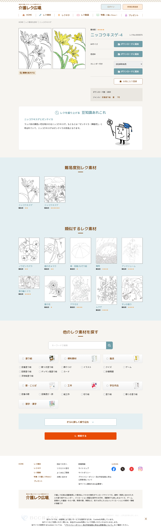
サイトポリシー (84, 472)
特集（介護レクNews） (43, 477)
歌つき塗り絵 (46, 366)
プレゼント (134, 15)
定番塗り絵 (106, 97)
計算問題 (108, 371)
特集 (109, 15)
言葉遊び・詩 (46, 394)
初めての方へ (62, 464)
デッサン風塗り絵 (48, 371)
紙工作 (65, 394)
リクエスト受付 (63, 468)
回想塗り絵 (25, 371)
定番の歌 (24, 394)
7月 (118, 97)
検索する (82, 435)
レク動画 (85, 15)
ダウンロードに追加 (130, 43)
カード (65, 371)
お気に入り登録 (130, 81)
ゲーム (127, 366)
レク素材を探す (31, 22)
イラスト (86, 366)
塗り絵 (107, 394)
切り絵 (85, 394)
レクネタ (66, 15)
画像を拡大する (29, 72)
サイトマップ (83, 468)
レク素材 (47, 15)
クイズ (107, 366)
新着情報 (81, 464)
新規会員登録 (132, 7)
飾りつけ (66, 366)
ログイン (110, 7)
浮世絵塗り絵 (26, 375)
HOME (29, 15)
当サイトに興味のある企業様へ (90, 484)
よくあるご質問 (63, 472)
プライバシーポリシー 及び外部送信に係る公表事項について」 (89, 525)
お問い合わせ (62, 477)
